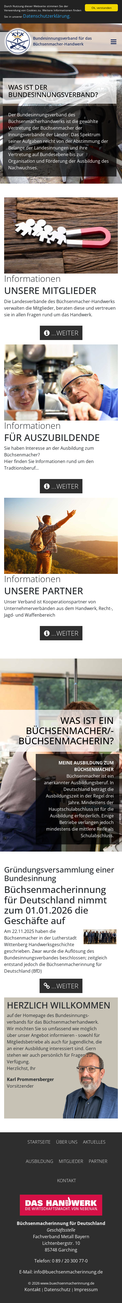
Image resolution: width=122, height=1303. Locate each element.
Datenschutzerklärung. (47, 16)
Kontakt (32, 1289)
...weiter (61, 332)
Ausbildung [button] (39, 1161)
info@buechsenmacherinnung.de (68, 1272)
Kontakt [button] (66, 1181)
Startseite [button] (39, 1142)
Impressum (86, 1289)
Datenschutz (57, 1289)
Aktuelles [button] (94, 1142)
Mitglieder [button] (71, 1161)
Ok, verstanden (102, 8)
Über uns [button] (66, 1142)
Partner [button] (98, 1161)
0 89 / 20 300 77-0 (70, 1261)
